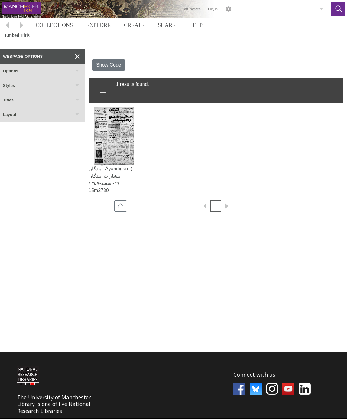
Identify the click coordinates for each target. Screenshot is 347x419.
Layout (41, 114)
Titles (41, 100)
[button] (338, 9)
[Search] (276, 9)
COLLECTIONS (54, 25)
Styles (41, 85)
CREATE (134, 25)
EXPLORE (98, 25)
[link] (321, 9)
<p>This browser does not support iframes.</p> (173, 385)
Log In (213, 9)
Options (41, 71)
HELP (196, 25)
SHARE (167, 25)
